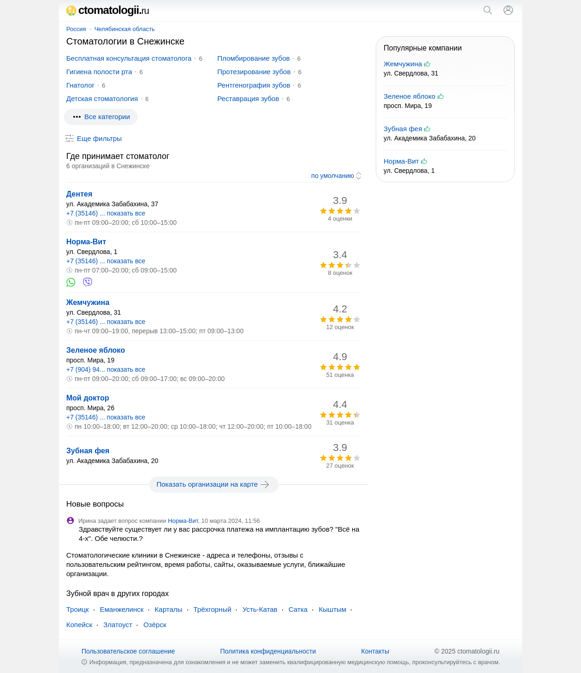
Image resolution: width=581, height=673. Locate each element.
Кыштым (333, 609)
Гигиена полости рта (99, 72)
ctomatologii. (107, 10)
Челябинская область (125, 28)
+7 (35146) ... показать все (105, 213)
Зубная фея (87, 451)
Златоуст (117, 625)
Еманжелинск (122, 609)
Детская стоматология (102, 98)
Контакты (375, 651)
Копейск (79, 625)
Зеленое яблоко (95, 350)
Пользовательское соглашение (128, 651)
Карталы (169, 609)
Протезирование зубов (253, 72)
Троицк (77, 609)
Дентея (79, 194)
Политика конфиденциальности (268, 651)
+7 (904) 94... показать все (105, 369)
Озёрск (154, 625)
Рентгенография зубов (253, 85)
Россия (76, 28)
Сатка (298, 609)
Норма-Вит (86, 242)
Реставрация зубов (248, 98)
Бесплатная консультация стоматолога (128, 58)
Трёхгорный (213, 609)
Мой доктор (87, 398)
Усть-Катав (259, 609)
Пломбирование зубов (253, 58)
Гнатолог (80, 85)
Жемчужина (87, 302)
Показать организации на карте (214, 484)
